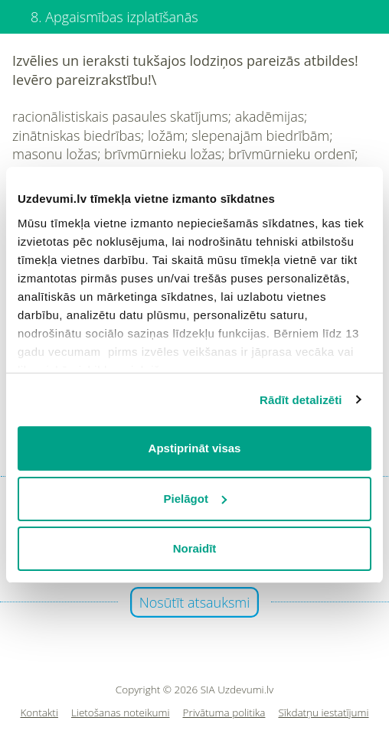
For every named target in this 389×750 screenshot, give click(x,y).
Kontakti (39, 712)
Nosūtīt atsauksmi (194, 602)
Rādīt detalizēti (301, 399)
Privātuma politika (224, 712)
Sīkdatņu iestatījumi (323, 712)
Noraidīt (195, 548)
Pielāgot (195, 498)
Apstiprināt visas (195, 448)
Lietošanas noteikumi (120, 712)
